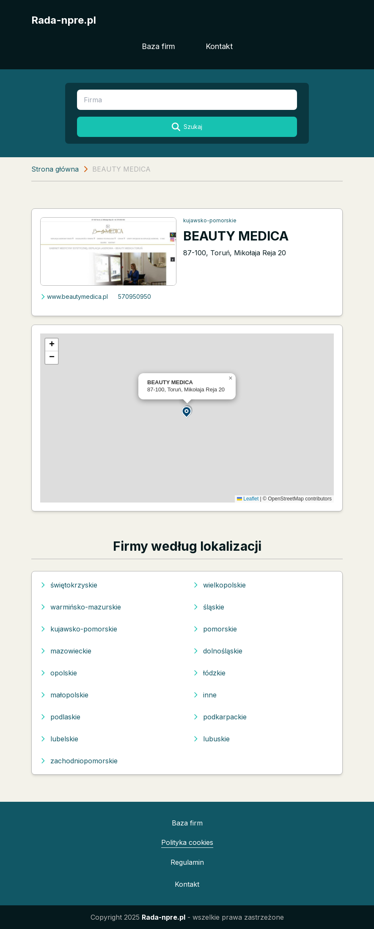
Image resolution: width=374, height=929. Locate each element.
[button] (187, 411)
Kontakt (219, 46)
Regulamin (187, 862)
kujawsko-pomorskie (209, 220)
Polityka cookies (187, 842)
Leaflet (247, 499)
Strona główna (55, 169)
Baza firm (158, 46)
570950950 (134, 296)
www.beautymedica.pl (74, 296)
